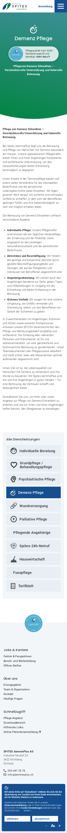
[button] (60, 6)
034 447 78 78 (16, 770)
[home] (16, 6)
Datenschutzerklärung (15, 805)
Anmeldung (45, 6)
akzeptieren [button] (41, 818)
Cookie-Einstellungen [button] (31, 808)
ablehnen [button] (12, 818)
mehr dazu (42, 56)
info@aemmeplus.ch (20, 774)
